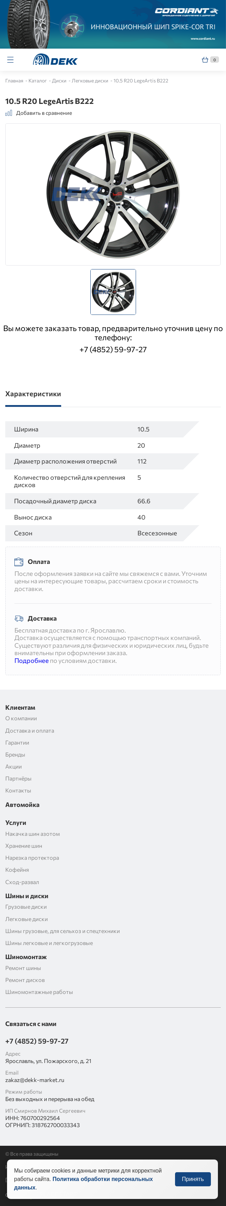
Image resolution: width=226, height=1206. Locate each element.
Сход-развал (22, 881)
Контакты (18, 790)
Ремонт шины (23, 967)
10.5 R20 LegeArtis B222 (141, 80)
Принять (193, 1184)
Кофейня (17, 869)
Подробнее (31, 660)
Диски (59, 80)
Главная (14, 80)
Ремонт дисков (25, 979)
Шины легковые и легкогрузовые (49, 942)
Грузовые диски (26, 906)
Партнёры (18, 778)
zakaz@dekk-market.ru (34, 1079)
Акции (13, 766)
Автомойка (22, 804)
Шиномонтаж (26, 957)
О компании (21, 718)
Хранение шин (23, 845)
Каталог (38, 80)
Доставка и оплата (29, 730)
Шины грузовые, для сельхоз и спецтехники (62, 930)
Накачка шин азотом (32, 833)
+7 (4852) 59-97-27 (113, 349)
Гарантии (17, 742)
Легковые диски (90, 80)
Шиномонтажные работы (39, 991)
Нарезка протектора (32, 857)
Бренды (15, 754)
